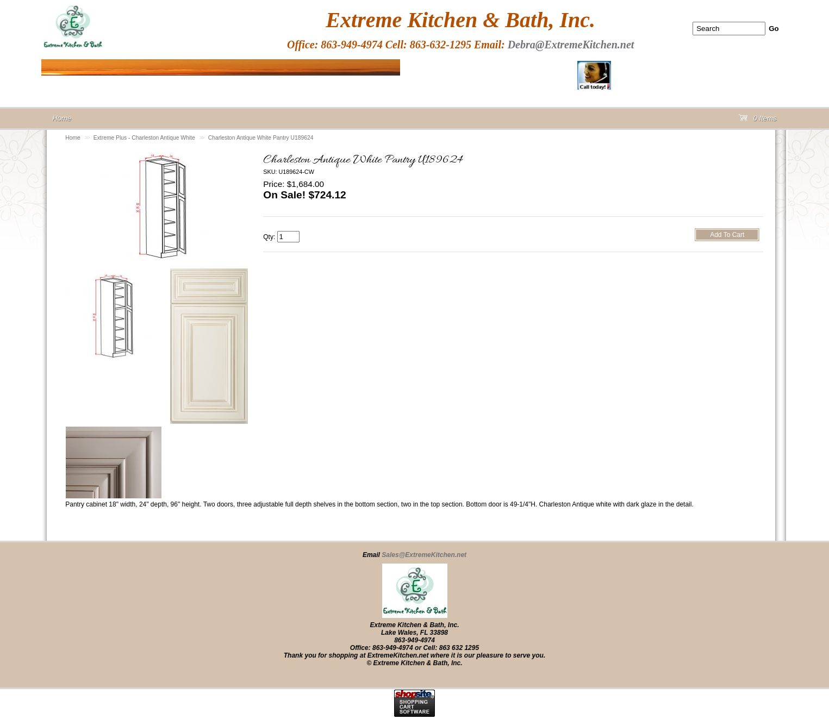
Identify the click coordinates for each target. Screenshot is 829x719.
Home (72, 138)
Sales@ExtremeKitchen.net (424, 555)
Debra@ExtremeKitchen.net (571, 45)
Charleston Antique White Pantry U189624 (261, 138)
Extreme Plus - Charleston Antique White (144, 138)
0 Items (758, 120)
